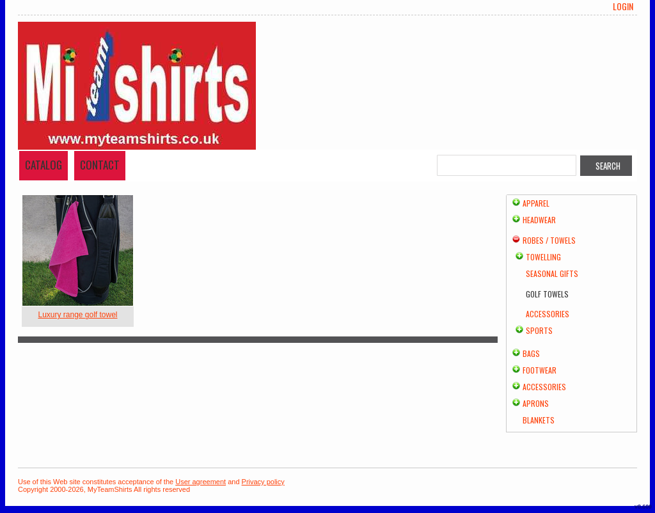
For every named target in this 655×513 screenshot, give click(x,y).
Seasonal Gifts (552, 273)
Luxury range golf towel (77, 314)
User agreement (200, 481)
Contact (100, 165)
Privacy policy (263, 481)
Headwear (539, 219)
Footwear (539, 370)
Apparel (536, 203)
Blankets (539, 419)
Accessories (547, 313)
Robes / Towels (549, 240)
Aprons (536, 403)
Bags (531, 353)
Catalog (43, 165)
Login (623, 6)
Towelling (543, 256)
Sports (539, 330)
